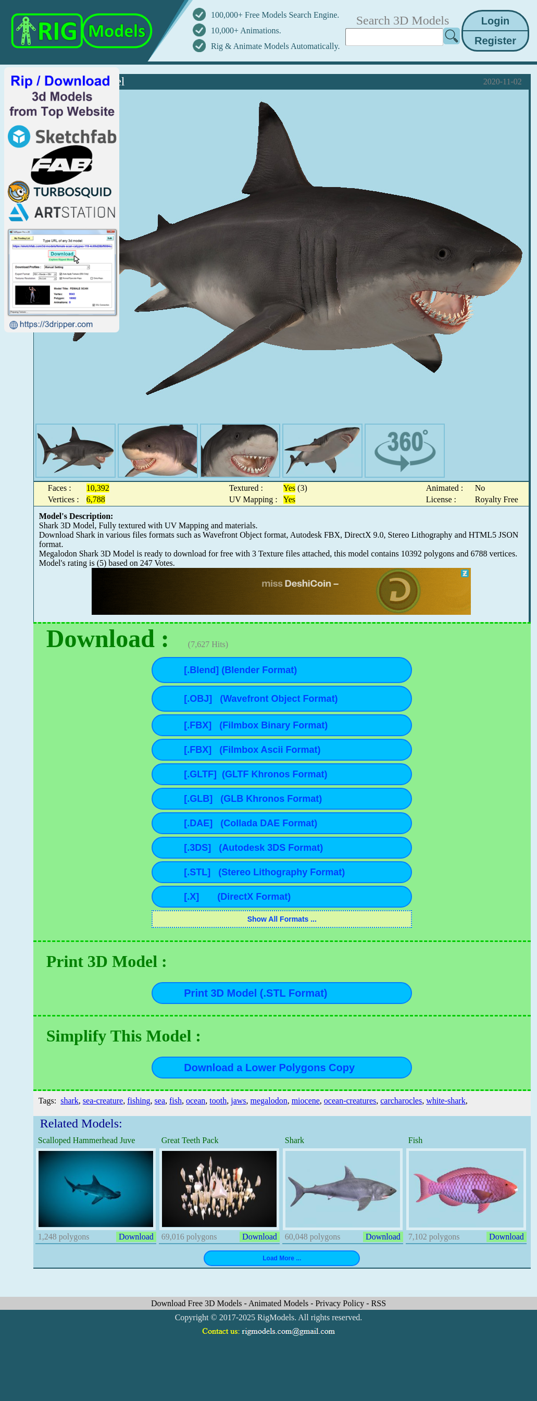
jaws (238, 1100)
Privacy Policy (340, 1303)
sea (160, 1100)
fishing (138, 1100)
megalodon (269, 1100)
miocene (306, 1100)
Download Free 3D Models (197, 1303)
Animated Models (279, 1303)
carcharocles (401, 1100)
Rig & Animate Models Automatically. (275, 46)
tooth (218, 1100)
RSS (378, 1303)
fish (175, 1100)
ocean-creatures (350, 1100)
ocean (195, 1100)
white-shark (446, 1100)
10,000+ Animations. (246, 30)
